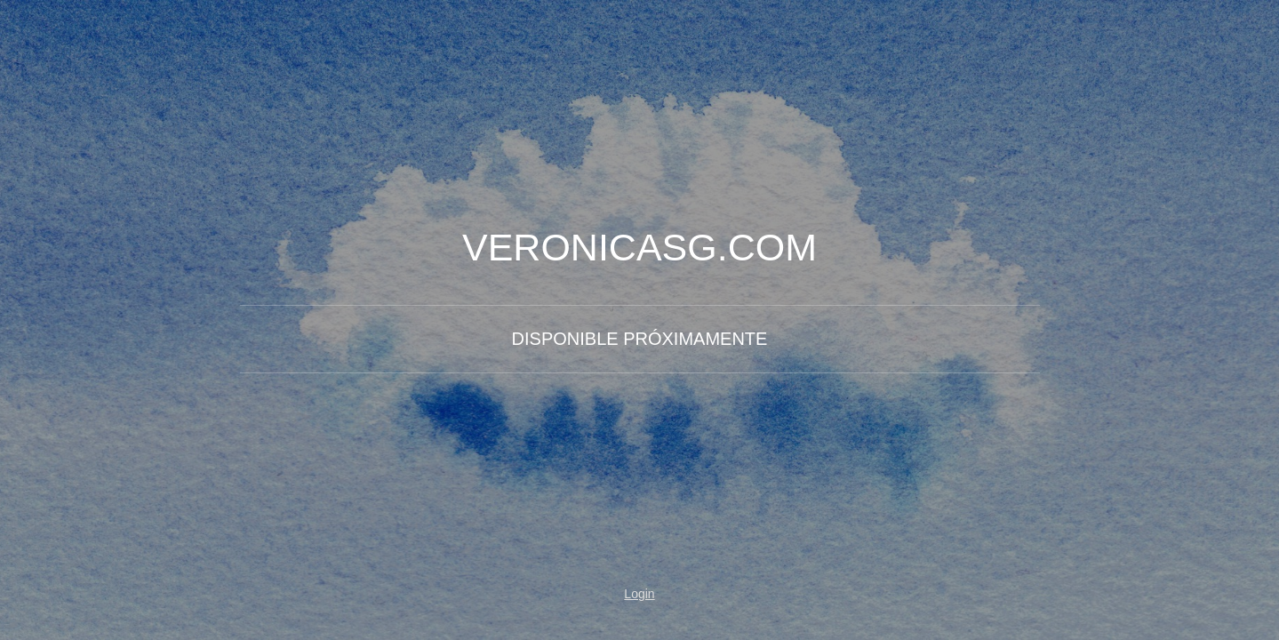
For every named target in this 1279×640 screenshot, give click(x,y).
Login (639, 594)
